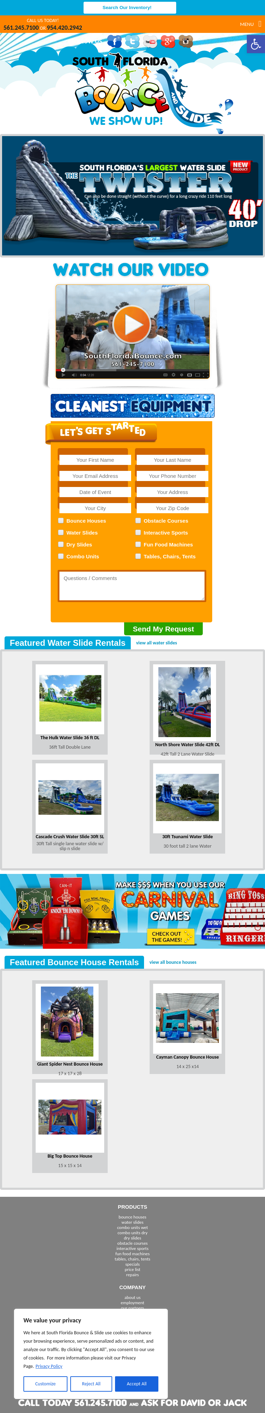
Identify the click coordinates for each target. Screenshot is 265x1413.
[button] (256, 44)
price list (133, 1269)
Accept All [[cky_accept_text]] (137, 1384)
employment (132, 1302)
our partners (132, 1307)
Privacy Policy (49, 1366)
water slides (133, 1222)
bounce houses (132, 1217)
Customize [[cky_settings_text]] (45, 1384)
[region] (91, 1354)
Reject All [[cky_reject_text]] (91, 1384)
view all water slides (156, 643)
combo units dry (132, 1232)
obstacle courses (132, 1243)
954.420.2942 (64, 27)
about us (132, 1297)
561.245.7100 (21, 27)
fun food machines (132, 1253)
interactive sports (132, 1248)
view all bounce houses (172, 962)
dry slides (132, 1238)
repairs (132, 1274)
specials (132, 1264)
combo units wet (132, 1227)
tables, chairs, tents (132, 1259)
